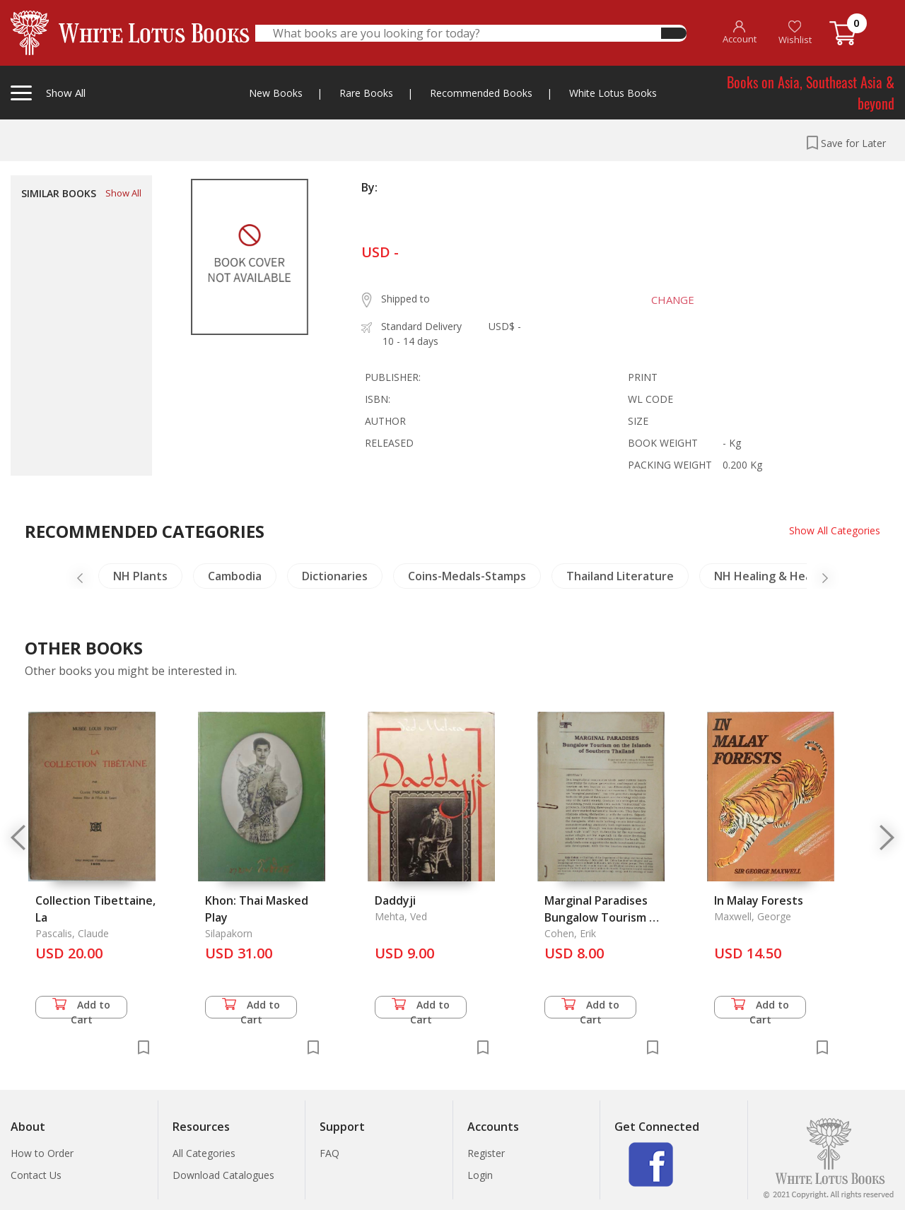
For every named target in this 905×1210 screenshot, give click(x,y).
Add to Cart (81, 1008)
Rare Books (366, 93)
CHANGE (672, 300)
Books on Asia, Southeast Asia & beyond (810, 92)
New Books (276, 93)
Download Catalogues (223, 1175)
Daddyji (395, 900)
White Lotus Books (613, 93)
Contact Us (36, 1175)
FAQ (329, 1153)
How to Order (42, 1153)
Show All (123, 193)
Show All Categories (834, 530)
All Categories (204, 1153)
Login (480, 1175)
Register (486, 1153)
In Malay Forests (758, 900)
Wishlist (795, 32)
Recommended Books (481, 93)
